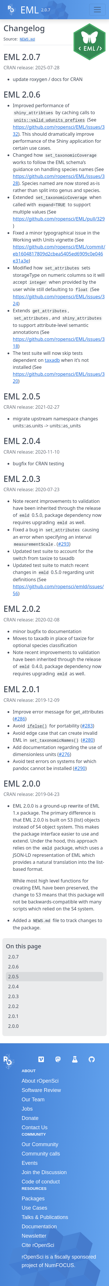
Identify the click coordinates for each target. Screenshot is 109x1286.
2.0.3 (13, 996)
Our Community (40, 1144)
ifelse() (37, 726)
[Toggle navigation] (97, 9)
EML (29, 9)
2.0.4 (13, 986)
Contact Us (35, 1127)
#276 (64, 754)
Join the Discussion (44, 1172)
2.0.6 (13, 966)
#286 (19, 719)
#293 (63, 544)
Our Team (33, 1099)
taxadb (52, 360)
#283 (87, 726)
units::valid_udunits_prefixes (49, 120)
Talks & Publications (45, 1217)
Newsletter (34, 1236)
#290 (79, 768)
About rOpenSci (40, 1081)
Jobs (27, 1109)
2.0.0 (13, 1026)
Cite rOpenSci (38, 1245)
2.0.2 (13, 1006)
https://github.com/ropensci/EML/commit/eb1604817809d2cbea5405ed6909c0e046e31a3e (59, 254)
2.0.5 (13, 976)
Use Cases (34, 1208)
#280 (87, 740)
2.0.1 (13, 1016)
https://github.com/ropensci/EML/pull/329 (59, 219)
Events (30, 1163)
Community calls (41, 1154)
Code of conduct (41, 1182)
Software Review (41, 1090)
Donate (30, 1118)
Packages (33, 1199)
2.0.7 (13, 957)
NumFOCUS (59, 1265)
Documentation (39, 1226)
